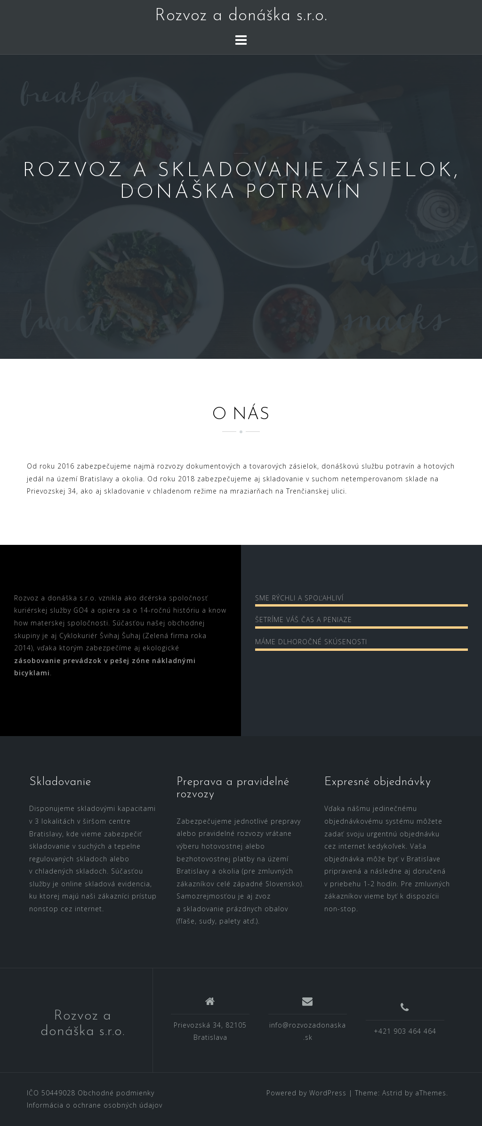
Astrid (392, 1092)
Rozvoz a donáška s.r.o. (241, 16)
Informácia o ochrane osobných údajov (94, 1105)
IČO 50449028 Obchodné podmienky (90, 1092)
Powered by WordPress (306, 1092)
